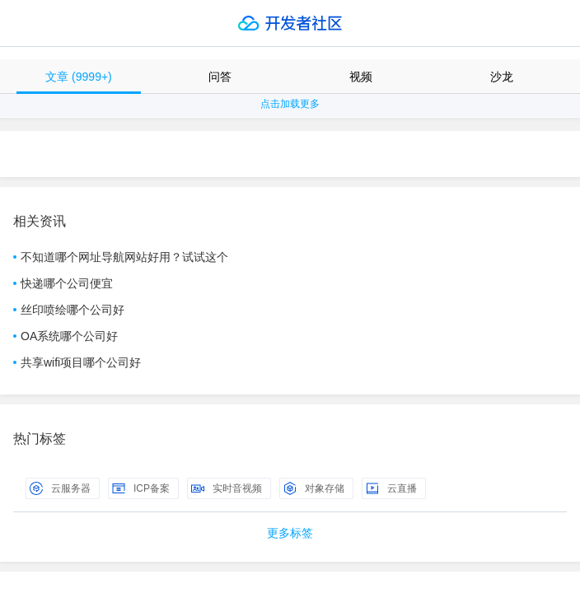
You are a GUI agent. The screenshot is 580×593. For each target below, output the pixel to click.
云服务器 (60, 488)
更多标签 (290, 532)
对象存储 (313, 488)
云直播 (391, 488)
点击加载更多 (290, 104)
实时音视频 (226, 488)
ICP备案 (141, 488)
